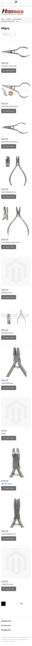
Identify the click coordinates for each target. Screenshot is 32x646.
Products (8, 19)
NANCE (3, 434)
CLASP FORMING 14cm (8, 534)
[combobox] (7, 34)
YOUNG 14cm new (7, 584)
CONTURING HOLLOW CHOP (10, 242)
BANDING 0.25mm (7, 333)
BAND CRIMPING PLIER (8, 192)
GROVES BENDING (7, 383)
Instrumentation (17, 19)
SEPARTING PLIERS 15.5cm (9, 106)
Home (2, 19)
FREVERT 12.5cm (6, 484)
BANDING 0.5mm (6, 293)
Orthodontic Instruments (7, 21)
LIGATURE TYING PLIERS (9, 66)
